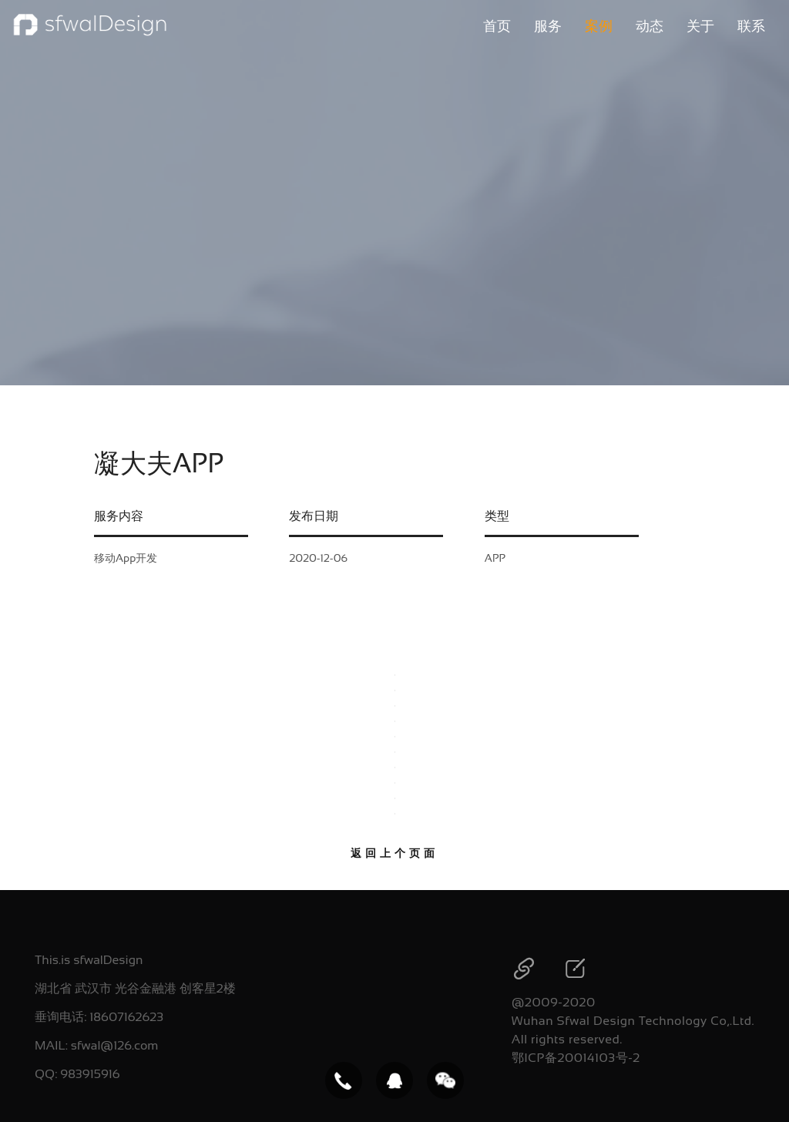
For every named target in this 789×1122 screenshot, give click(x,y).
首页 (497, 26)
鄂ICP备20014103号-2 (576, 1057)
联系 (751, 26)
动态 (649, 26)
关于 (700, 26)
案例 (599, 26)
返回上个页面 (394, 853)
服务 (548, 26)
